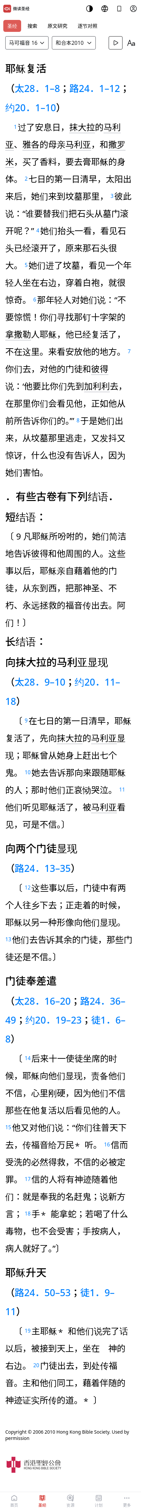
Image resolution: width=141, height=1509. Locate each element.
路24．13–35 (43, 868)
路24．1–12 (94, 88)
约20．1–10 (30, 107)
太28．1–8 (37, 88)
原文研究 (57, 26)
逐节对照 (87, 26)
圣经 (12, 26)
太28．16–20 (43, 1000)
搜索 (32, 26)
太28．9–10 (40, 681)
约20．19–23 (53, 1019)
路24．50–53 (43, 1292)
